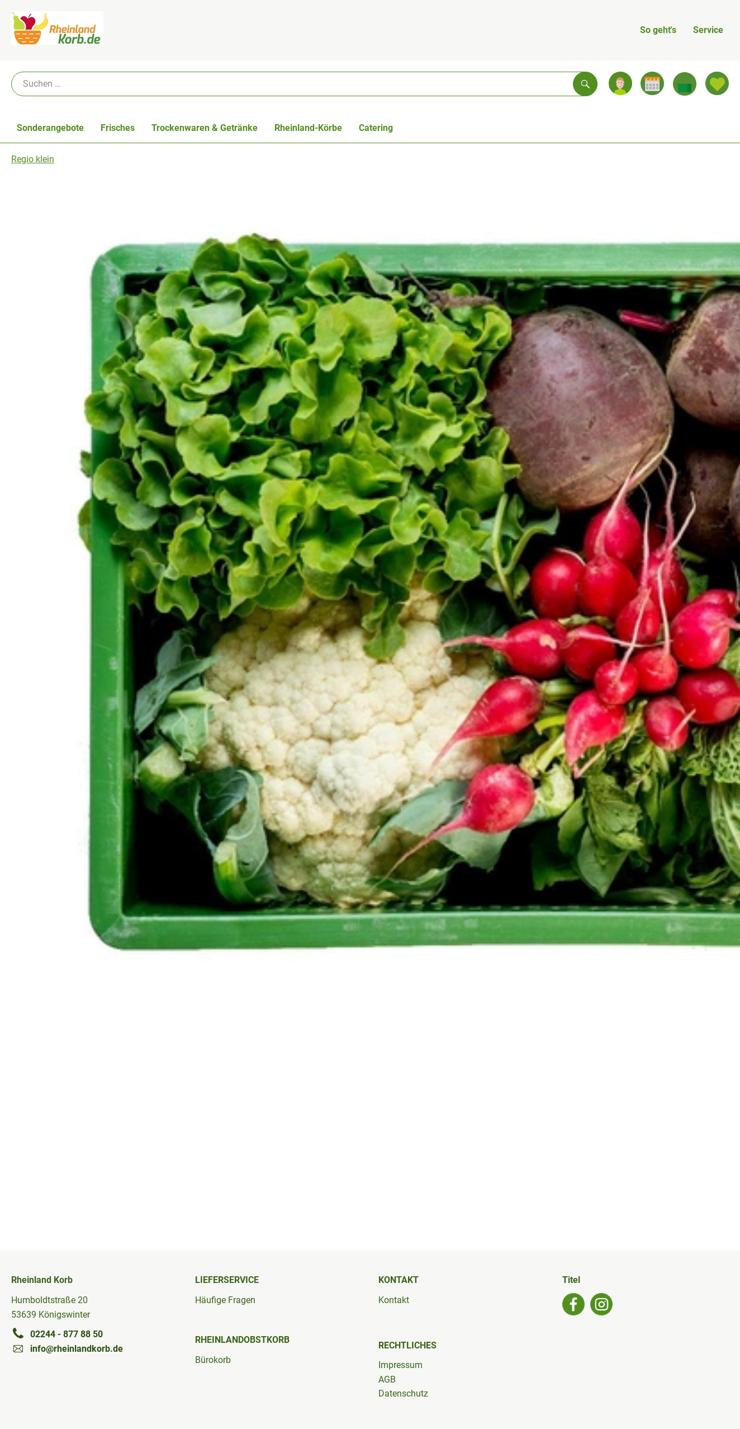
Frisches (118, 128)
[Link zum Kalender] (652, 83)
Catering (376, 128)
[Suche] (304, 84)
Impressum (400, 1365)
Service (708, 30)
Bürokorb (213, 1360)
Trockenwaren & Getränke (204, 128)
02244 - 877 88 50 (57, 1334)
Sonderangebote (50, 128)
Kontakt (393, 1300)
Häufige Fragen (225, 1300)
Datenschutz (403, 1393)
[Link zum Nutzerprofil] (620, 83)
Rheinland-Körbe (308, 128)
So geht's (658, 30)
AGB (387, 1379)
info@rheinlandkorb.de (67, 1348)
